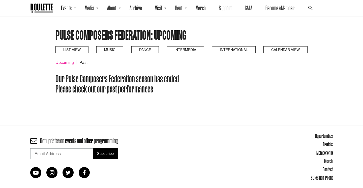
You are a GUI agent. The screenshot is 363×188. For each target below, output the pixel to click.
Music (109, 49)
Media (89, 8)
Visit (158, 8)
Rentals (328, 144)
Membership (324, 152)
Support (225, 8)
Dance (145, 49)
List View (72, 49)
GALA (248, 8)
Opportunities (324, 136)
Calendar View (285, 49)
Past (83, 62)
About (111, 8)
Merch (201, 8)
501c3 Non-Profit (322, 177)
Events (66, 8)
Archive (136, 8)
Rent (179, 8)
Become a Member (279, 8)
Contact (328, 169)
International (234, 49)
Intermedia (185, 49)
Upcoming (64, 62)
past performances (130, 88)
